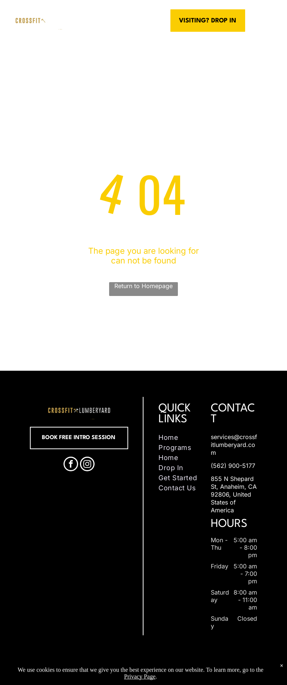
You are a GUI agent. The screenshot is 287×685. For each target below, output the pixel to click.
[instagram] (87, 465)
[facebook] (71, 465)
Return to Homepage (143, 286)
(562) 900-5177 (233, 465)
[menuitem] (182, 437)
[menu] (270, 20)
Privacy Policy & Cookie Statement (118, 667)
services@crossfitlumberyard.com (234, 444)
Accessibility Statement (180, 667)
